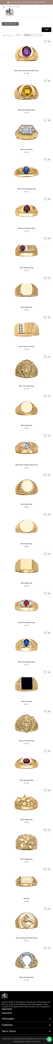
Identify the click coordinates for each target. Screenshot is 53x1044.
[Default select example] (33, 35)
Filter (46, 30)
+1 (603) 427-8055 (13, 7)
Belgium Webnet (32, 1041)
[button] (26, 1019)
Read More (7, 1009)
